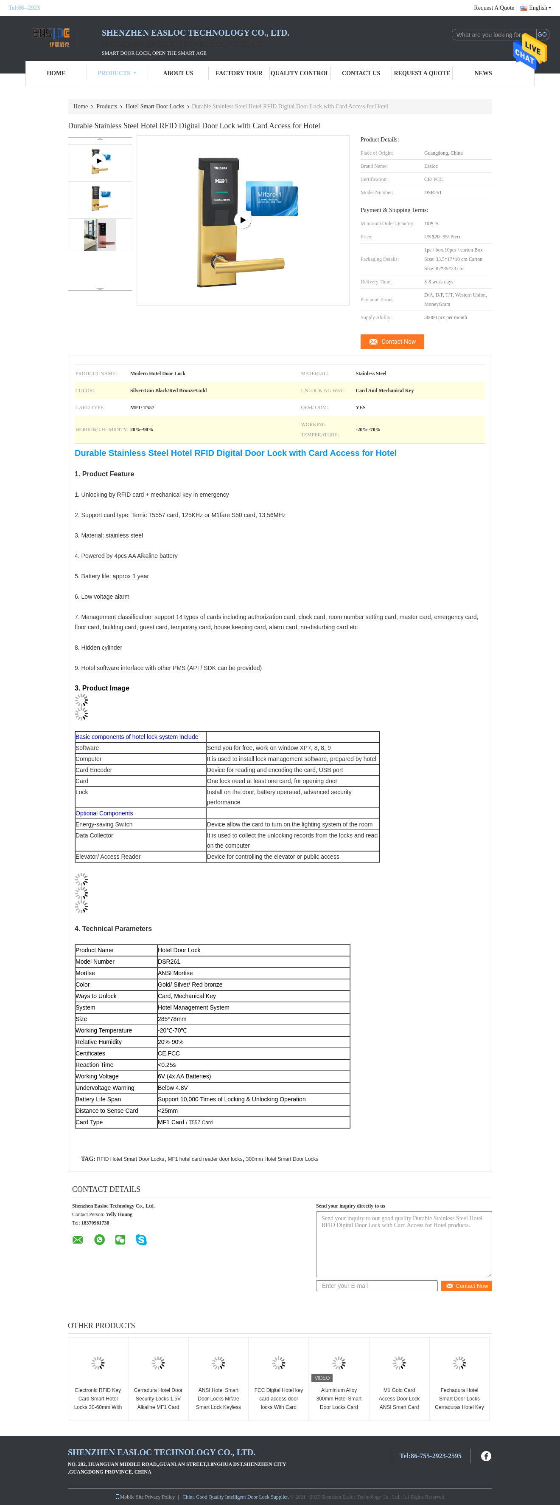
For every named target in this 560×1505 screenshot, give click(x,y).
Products (117, 73)
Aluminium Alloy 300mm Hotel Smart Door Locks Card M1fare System (339, 1403)
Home (56, 73)
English (540, 8)
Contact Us (361, 73)
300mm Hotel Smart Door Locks (282, 1159)
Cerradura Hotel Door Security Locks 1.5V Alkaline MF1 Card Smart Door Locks (158, 1403)
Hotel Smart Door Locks (155, 106)
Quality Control (300, 73)
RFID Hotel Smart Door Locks (130, 1159)
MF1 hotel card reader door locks (205, 1159)
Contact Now (399, 341)
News (483, 73)
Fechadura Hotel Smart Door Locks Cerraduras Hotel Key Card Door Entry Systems (459, 1407)
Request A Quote (494, 8)
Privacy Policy (160, 1497)
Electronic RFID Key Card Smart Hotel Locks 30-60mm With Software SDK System (98, 1407)
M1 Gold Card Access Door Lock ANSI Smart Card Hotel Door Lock (399, 1403)
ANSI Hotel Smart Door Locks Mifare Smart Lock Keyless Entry (218, 1403)
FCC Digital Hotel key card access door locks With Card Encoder (279, 1403)
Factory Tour (239, 73)
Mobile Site (129, 1497)
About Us (178, 73)
